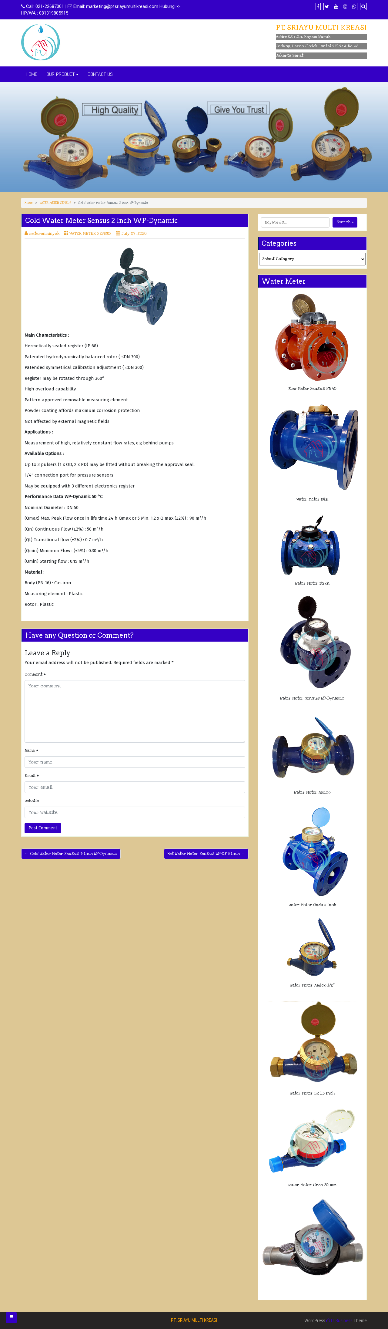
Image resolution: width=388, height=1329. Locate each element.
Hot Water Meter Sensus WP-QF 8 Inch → (206, 853)
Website (32, 801)
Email (32, 775)
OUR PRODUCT (60, 74)
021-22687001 (49, 6)
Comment (35, 674)
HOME (31, 74)
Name (31, 750)
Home (29, 203)
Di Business (339, 1320)
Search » (344, 222)
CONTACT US (100, 74)
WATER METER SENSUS (55, 203)
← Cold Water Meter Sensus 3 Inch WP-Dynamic (71, 853)
